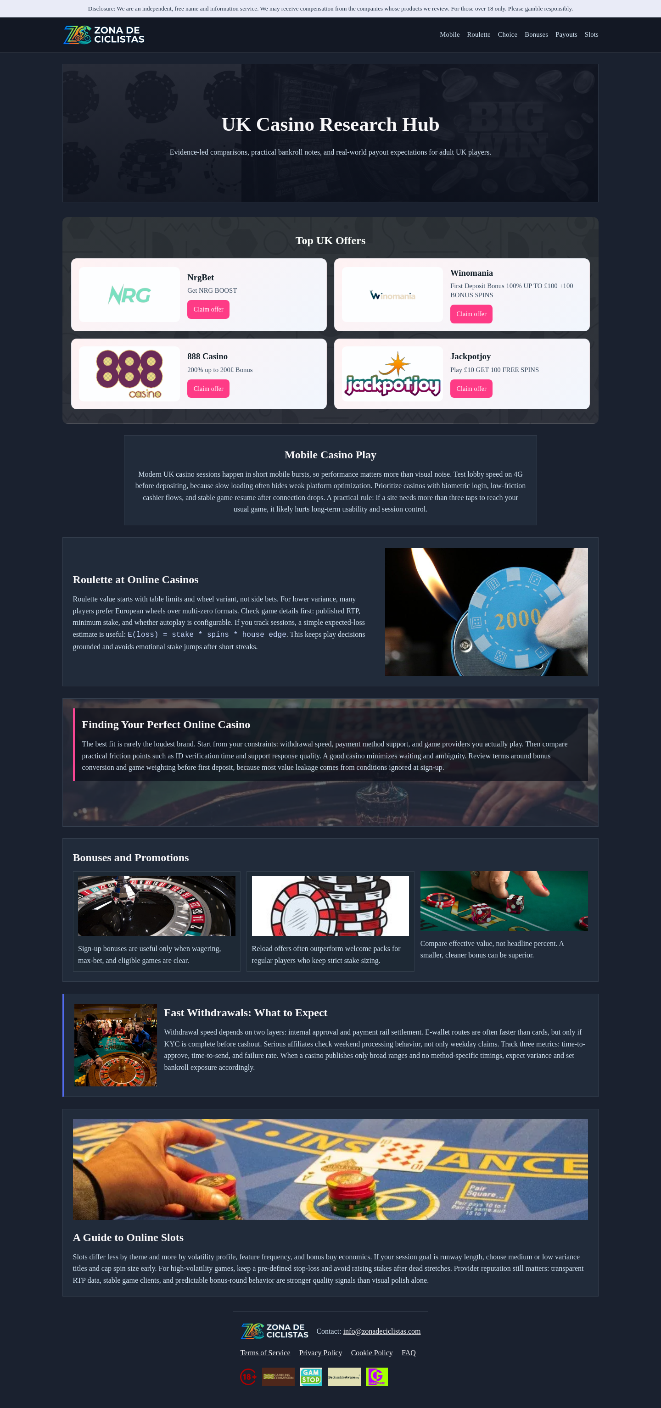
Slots (592, 34)
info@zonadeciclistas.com (382, 1331)
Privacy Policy (320, 1353)
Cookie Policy (372, 1353)
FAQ (409, 1353)
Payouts (566, 34)
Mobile (449, 34)
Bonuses (536, 34)
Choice (508, 34)
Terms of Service (265, 1353)
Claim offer (209, 309)
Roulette (479, 34)
